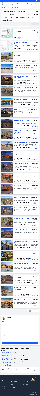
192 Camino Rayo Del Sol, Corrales (22, 87)
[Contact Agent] (32, 38)
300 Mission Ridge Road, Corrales (22, 229)
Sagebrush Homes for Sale (7, 358)
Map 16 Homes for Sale (6, 362)
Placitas (26, 384)
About (24, 3)
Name (3, 323)
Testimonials (13, 387)
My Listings (13, 4)
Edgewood (23, 385)
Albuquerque (23, 380)
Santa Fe (26, 387)
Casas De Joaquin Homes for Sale (8, 364)
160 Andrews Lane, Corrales (21, 253)
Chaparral (26, 352)
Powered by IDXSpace (33, 394)
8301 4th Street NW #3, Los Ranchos (23, 142)
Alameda (34, 352)
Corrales (5, 7)
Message (3, 335)
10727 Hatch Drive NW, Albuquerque (23, 207)
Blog (28, 3)
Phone (3, 331)
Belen (26, 382)
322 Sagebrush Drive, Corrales (21, 120)
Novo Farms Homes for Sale (7, 356)
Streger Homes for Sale (6, 365)
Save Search (8, 23)
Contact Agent (20, 343)
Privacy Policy (33, 392)
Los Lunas (23, 382)
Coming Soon (13, 385)
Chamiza (30, 352)
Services (19, 3)
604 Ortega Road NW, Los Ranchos (22, 65)
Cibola (22, 361)
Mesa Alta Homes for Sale (7, 355)
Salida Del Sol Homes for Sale (7, 361)
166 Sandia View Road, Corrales (21, 175)
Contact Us (32, 4)
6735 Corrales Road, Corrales (21, 197)
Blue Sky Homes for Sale (6, 352)
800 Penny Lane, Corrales (20, 99)
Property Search (14, 381)
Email (3, 327)
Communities (13, 382)
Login (36, 3)
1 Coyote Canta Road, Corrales (21, 218)
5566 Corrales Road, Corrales (21, 163)
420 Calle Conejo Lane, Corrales (22, 109)
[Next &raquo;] (38, 311)
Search (9, 3)
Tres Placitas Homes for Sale (7, 359)
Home (2, 7)
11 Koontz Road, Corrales (20, 299)
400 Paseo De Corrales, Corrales (22, 153)
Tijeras (22, 387)
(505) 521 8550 (5, 321)
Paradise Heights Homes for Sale (8, 353)
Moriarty (26, 385)
